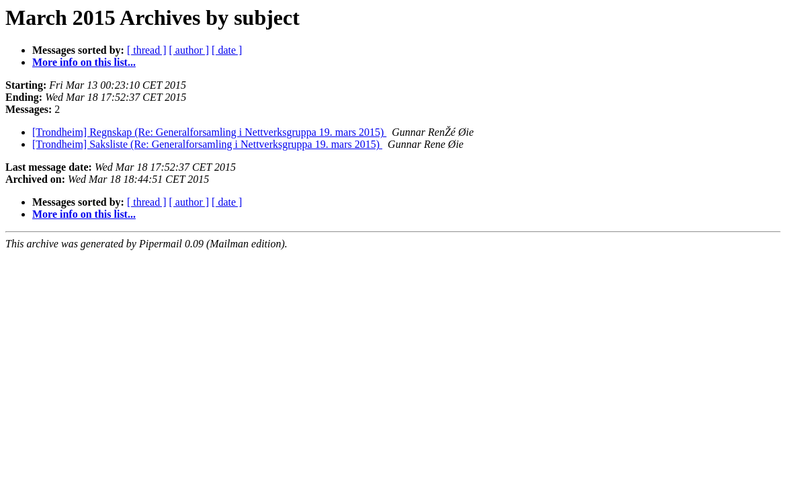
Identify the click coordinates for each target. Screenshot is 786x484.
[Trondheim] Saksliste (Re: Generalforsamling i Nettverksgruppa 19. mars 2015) (207, 144)
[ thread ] (147, 50)
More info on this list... (84, 62)
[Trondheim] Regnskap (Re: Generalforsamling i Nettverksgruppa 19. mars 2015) (209, 132)
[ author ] (189, 50)
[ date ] (227, 50)
